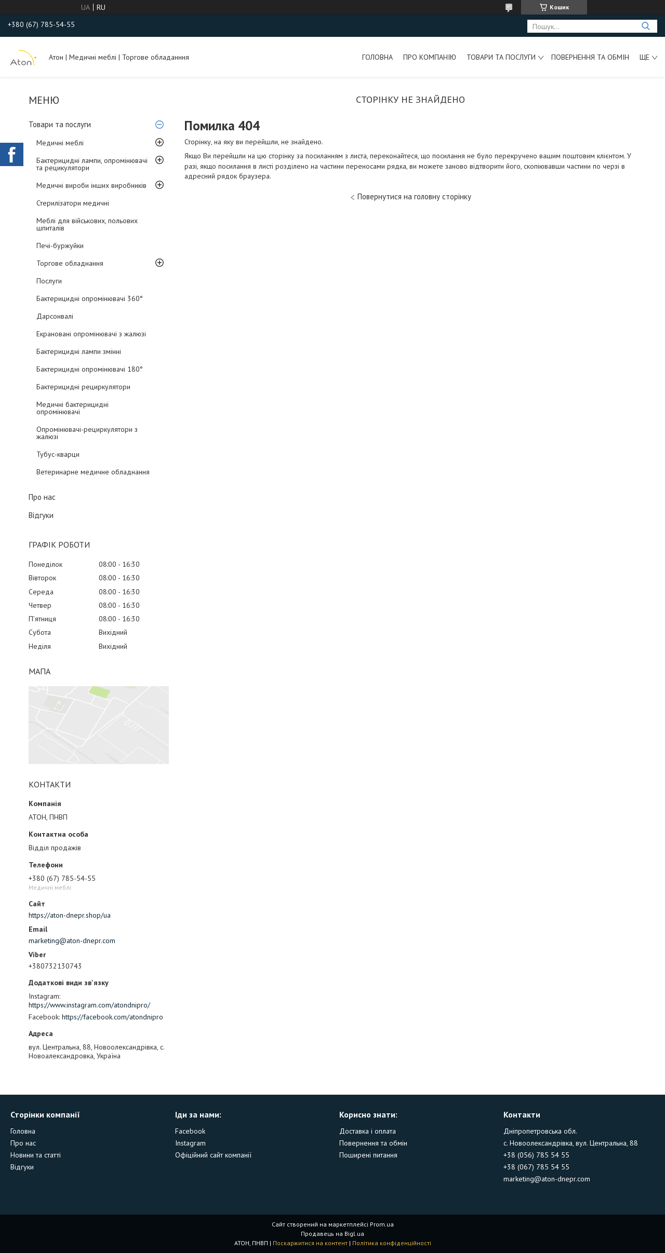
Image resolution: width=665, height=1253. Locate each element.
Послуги (49, 280)
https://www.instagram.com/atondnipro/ (89, 1005)
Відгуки (41, 515)
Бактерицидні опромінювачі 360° (89, 298)
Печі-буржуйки (60, 245)
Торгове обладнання (69, 263)
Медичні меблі (60, 142)
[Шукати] (645, 26)
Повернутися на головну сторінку (414, 196)
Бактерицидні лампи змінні (78, 351)
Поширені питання (368, 1155)
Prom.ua (382, 1224)
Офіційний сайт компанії (213, 1155)
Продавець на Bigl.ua (332, 1233)
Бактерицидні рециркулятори (83, 386)
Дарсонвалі (54, 316)
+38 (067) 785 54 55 (536, 1167)
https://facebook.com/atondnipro (112, 1017)
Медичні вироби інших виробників (91, 185)
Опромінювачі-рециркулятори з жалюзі (87, 433)
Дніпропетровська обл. (540, 1131)
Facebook (190, 1131)
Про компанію (429, 57)
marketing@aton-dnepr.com (72, 940)
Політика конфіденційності (391, 1243)
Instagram (190, 1143)
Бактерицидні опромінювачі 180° (89, 369)
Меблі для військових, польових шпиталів (87, 224)
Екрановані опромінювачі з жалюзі (91, 333)
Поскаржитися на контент (310, 1243)
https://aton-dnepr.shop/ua (70, 915)
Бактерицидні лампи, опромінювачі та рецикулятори (92, 164)
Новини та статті (35, 1155)
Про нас (42, 497)
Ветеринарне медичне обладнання (93, 471)
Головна (377, 57)
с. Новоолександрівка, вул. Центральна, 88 (570, 1143)
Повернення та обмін (590, 57)
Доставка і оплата (367, 1131)
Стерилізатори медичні (72, 203)
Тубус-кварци (57, 454)
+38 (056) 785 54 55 (536, 1155)
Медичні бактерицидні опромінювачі (72, 408)
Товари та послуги (501, 57)
